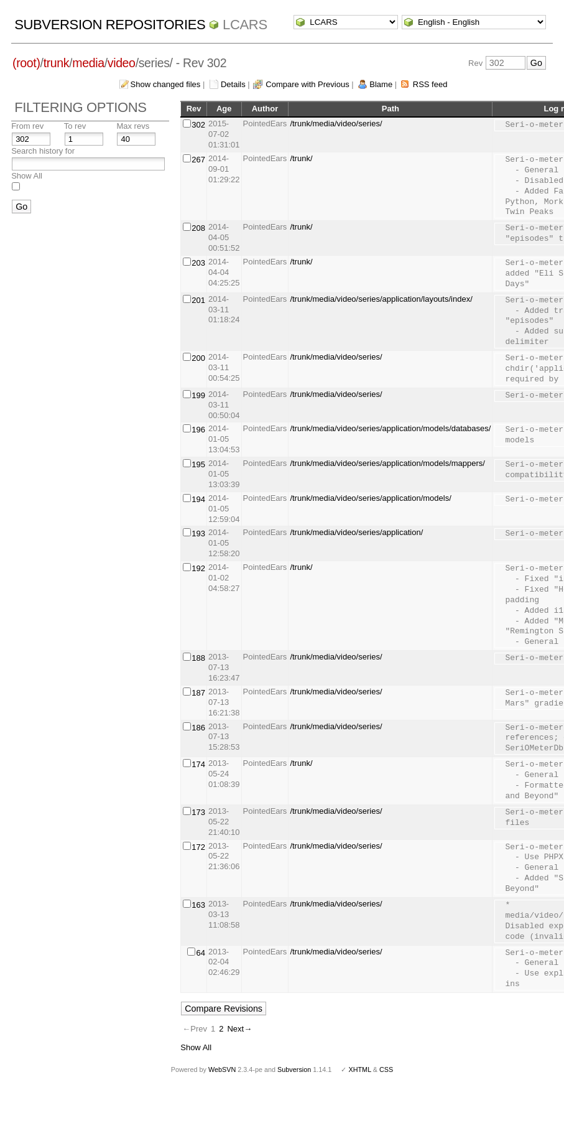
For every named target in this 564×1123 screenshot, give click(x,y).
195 (198, 464)
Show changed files (166, 84)
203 (198, 263)
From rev (27, 126)
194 (198, 499)
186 (198, 727)
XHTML (359, 1069)
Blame (380, 84)
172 (198, 847)
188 (198, 658)
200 (198, 358)
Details (233, 84)
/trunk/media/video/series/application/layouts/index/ (381, 299)
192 (198, 568)
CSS (386, 1069)
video (122, 63)
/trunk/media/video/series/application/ (356, 532)
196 (198, 429)
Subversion (294, 1069)
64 (200, 953)
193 (198, 533)
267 (198, 159)
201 (198, 300)
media (88, 63)
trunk (57, 63)
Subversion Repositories (109, 24)
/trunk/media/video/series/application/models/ (370, 498)
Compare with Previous (307, 84)
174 (198, 764)
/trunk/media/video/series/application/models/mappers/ (387, 463)
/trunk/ (301, 158)
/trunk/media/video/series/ (336, 123)
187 (198, 692)
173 (198, 812)
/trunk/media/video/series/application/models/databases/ (390, 428)
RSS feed (430, 84)
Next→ (239, 1028)
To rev (75, 126)
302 (198, 124)
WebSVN (222, 1069)
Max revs (132, 126)
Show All (26, 175)
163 (198, 905)
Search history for (43, 151)
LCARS (245, 24)
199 (198, 395)
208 (198, 228)
